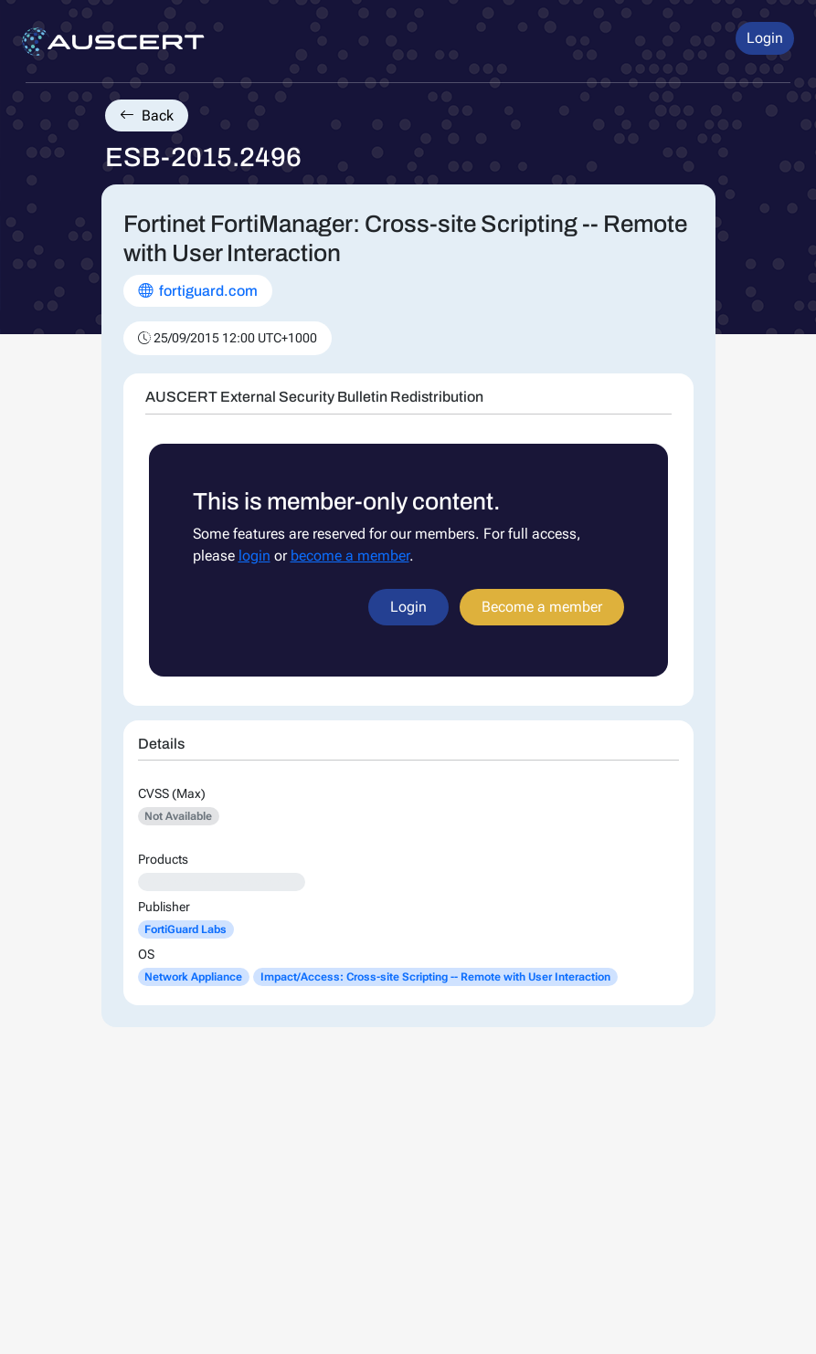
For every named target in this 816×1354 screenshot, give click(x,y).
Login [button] (765, 38)
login (254, 555)
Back (147, 115)
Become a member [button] (542, 606)
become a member (350, 555)
